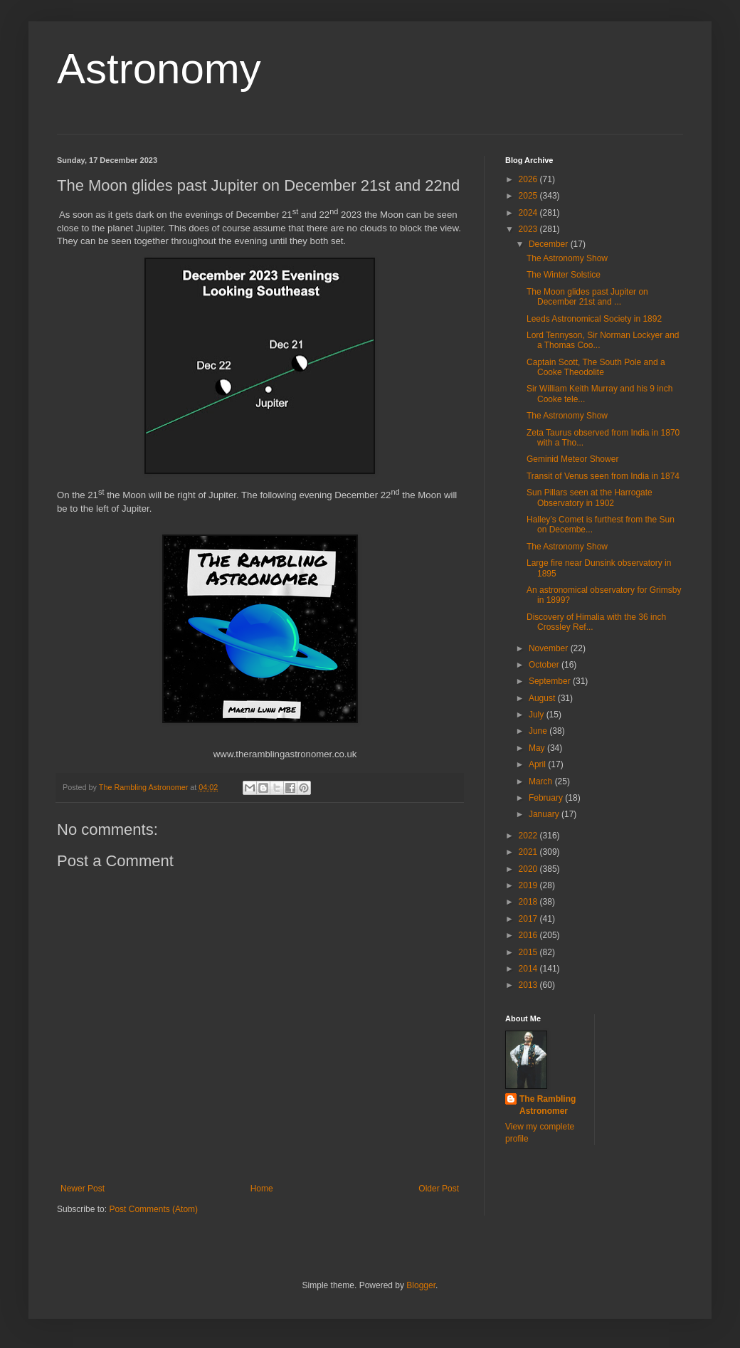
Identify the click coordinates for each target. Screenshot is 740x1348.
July (537, 715)
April (538, 764)
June (539, 731)
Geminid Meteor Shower (572, 459)
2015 (529, 952)
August (543, 698)
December (550, 244)
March (542, 781)
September (551, 681)
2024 (529, 213)
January (545, 814)
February (547, 798)
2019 (529, 885)
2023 (529, 229)
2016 (529, 935)
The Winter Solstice (564, 275)
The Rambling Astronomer (547, 1105)
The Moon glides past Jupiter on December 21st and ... (587, 297)
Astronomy (159, 69)
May (538, 748)
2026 (529, 179)
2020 (529, 869)
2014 (529, 969)
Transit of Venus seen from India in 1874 (603, 476)
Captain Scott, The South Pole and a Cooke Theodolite (596, 367)
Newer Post (82, 1189)
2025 (529, 196)
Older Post (438, 1189)
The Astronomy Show (567, 258)
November (550, 648)
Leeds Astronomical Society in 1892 (594, 319)
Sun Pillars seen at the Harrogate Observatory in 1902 (589, 497)
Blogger (420, 1285)
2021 (529, 852)
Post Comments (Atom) (153, 1209)
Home (261, 1189)
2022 (529, 836)
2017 (529, 919)
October (545, 665)
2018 (529, 902)
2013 (529, 985)
